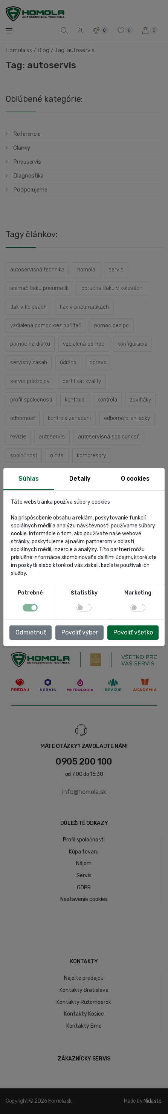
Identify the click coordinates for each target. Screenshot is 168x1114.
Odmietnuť (30, 632)
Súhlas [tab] (28, 478)
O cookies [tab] (135, 478)
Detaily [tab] (79, 478)
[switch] (84, 607)
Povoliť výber (79, 632)
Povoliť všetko (133, 632)
